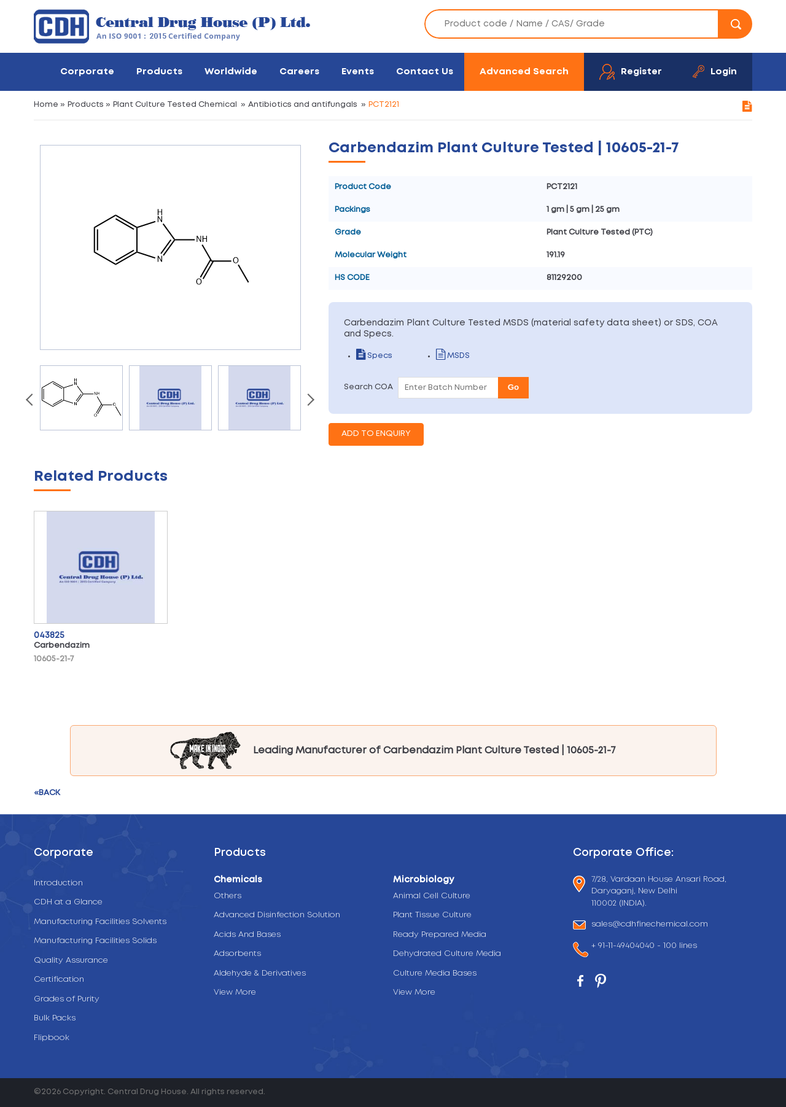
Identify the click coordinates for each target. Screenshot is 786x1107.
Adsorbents (237, 954)
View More (235, 992)
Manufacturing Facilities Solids (95, 941)
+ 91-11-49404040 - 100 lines (644, 947)
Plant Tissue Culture (432, 915)
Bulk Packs (55, 1018)
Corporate (87, 71)
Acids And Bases (247, 935)
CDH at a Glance (68, 902)
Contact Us (424, 71)
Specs (374, 356)
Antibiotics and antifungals (302, 105)
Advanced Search (524, 71)
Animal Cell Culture (431, 896)
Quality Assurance (71, 961)
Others (227, 896)
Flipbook (51, 1038)
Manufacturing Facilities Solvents (100, 922)
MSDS (453, 356)
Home (46, 105)
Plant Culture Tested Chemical (175, 105)
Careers (299, 71)
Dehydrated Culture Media (447, 954)
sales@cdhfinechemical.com (649, 925)
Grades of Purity (66, 999)
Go (513, 387)
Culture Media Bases (435, 973)
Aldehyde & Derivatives (260, 973)
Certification (59, 980)
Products (159, 71)
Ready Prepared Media (439, 935)
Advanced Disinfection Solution (277, 915)
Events (357, 71)
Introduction (58, 883)
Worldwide (230, 71)
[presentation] (30, 400)
